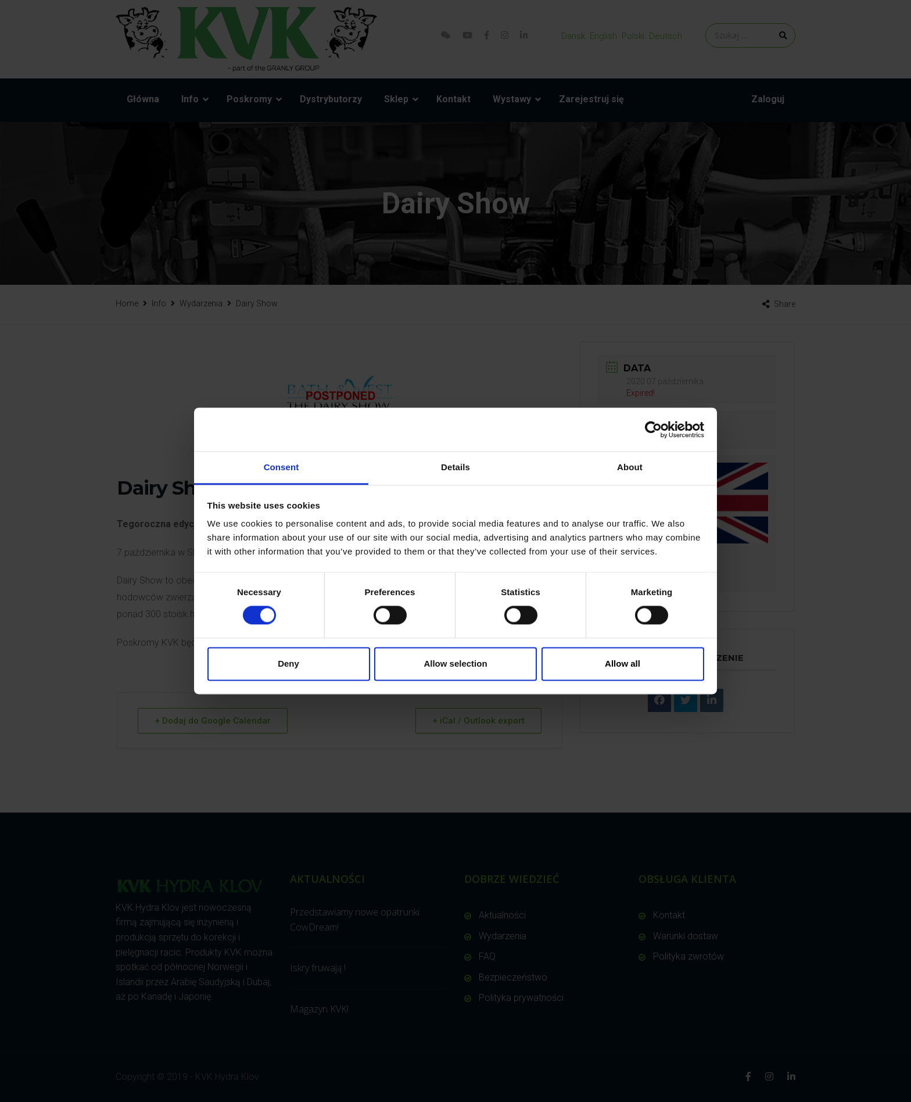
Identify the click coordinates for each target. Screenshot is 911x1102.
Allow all (622, 663)
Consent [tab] (281, 467)
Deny (288, 663)
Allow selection (455, 663)
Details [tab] (455, 467)
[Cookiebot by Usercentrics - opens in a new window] (653, 429)
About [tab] (630, 467)
